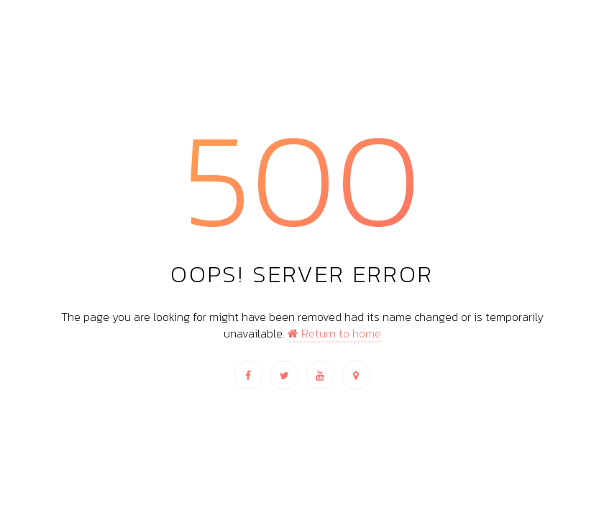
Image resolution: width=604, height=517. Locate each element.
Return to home (334, 332)
